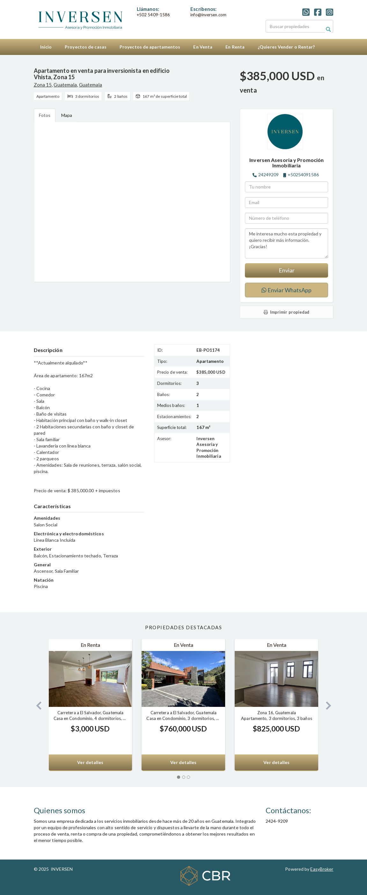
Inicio (46, 47)
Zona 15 (43, 85)
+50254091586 (303, 174)
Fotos (45, 115)
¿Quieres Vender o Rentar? (286, 47)
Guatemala (65, 85)
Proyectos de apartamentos (150, 47)
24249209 (268, 174)
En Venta (202, 47)
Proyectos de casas (85, 47)
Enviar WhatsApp (286, 290)
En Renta (235, 47)
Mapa (66, 115)
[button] (36, 705)
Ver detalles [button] (90, 762)
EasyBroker (321, 869)
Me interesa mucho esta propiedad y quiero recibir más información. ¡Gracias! (286, 243)
